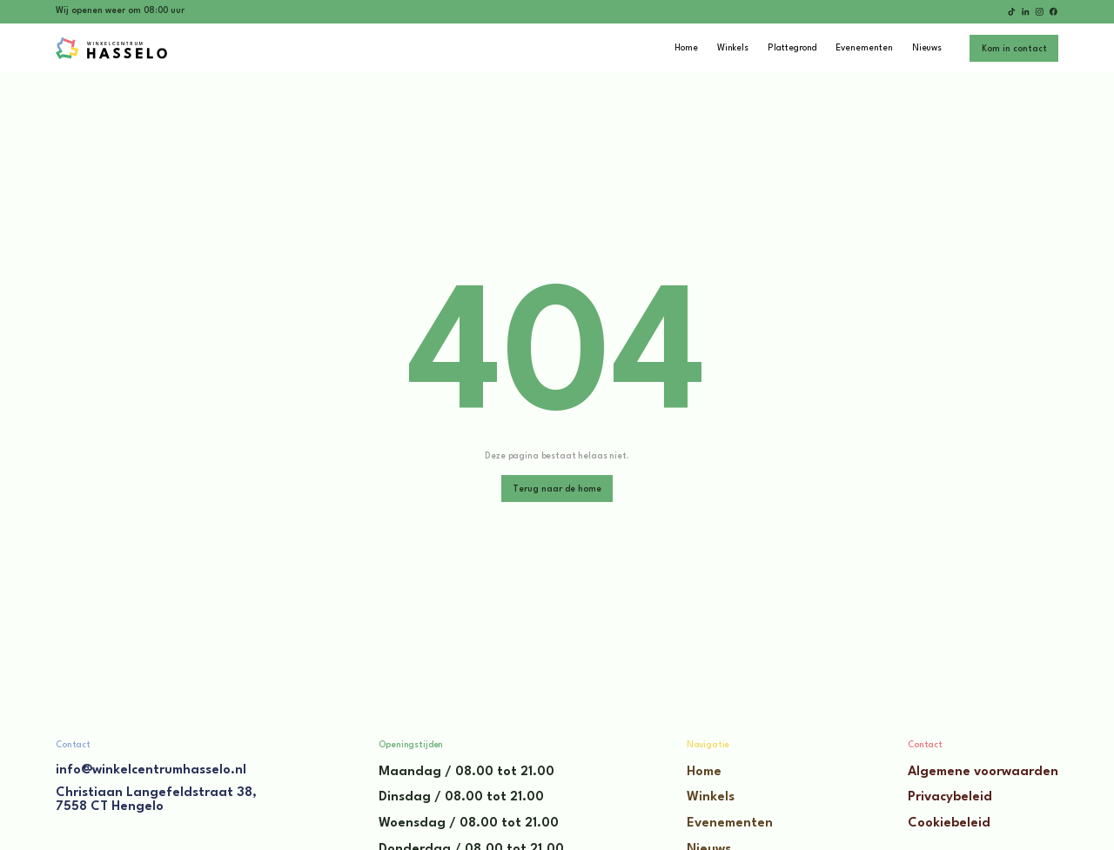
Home (704, 772)
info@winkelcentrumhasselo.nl (151, 770)
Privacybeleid (950, 797)
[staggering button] (1014, 48)
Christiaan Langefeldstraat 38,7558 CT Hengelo (156, 799)
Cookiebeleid (949, 823)
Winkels (711, 797)
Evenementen (730, 823)
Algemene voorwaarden (983, 772)
